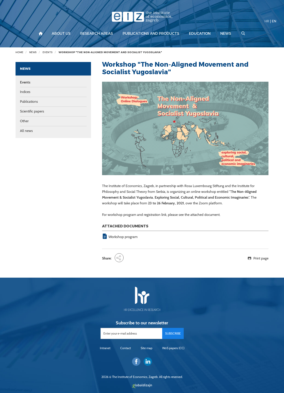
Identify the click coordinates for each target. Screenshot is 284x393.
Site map (146, 348)
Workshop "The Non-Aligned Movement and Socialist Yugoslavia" (110, 52)
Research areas (96, 33)
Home (19, 52)
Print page (260, 258)
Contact (125, 348)
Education (200, 33)
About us (61, 33)
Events (48, 52)
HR (266, 21)
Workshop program (123, 237)
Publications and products (151, 33)
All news (26, 131)
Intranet (105, 348)
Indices (25, 92)
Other (24, 121)
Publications (29, 101)
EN (274, 21)
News (225, 33)
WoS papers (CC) (173, 348)
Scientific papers (32, 111)
